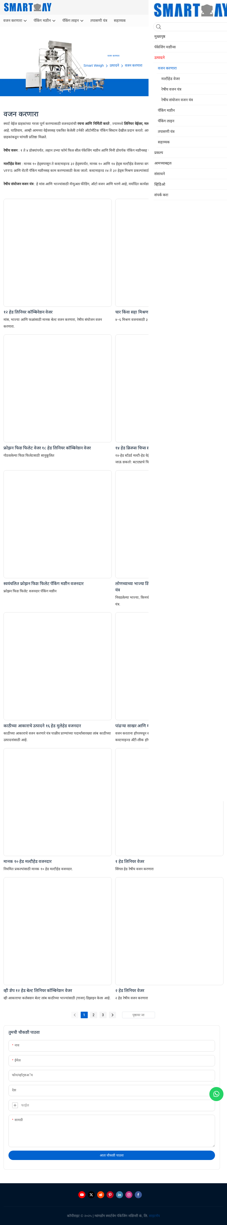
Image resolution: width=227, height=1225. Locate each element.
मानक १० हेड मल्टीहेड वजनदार (28, 861)
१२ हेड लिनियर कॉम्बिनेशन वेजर (28, 312)
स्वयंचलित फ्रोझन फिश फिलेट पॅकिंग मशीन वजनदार (44, 583)
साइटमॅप (154, 1216)
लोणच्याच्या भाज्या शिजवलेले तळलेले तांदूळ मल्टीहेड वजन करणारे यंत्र (166, 586)
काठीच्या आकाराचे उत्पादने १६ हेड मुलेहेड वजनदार (42, 725)
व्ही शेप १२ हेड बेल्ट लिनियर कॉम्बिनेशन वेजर (38, 990)
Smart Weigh (94, 65)
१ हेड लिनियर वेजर (129, 861)
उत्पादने (114, 65)
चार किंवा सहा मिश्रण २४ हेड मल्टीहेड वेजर (148, 312)
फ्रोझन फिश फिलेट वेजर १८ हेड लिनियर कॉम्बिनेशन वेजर (47, 447)
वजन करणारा (133, 65)
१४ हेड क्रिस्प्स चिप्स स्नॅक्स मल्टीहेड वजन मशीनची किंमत (159, 447)
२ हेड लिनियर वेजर (129, 990)
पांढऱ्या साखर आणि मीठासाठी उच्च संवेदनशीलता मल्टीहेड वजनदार (167, 725)
